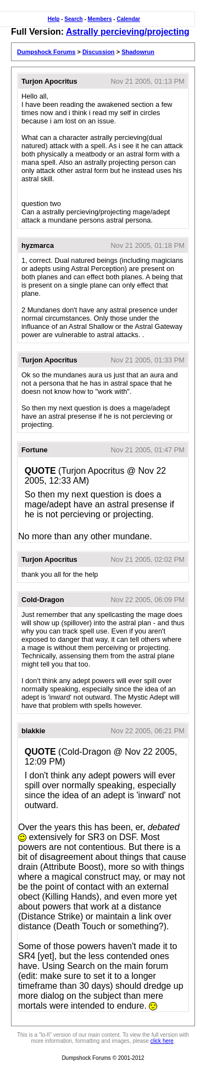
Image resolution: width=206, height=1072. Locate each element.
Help (54, 19)
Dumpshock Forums (46, 51)
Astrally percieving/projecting (128, 31)
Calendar (128, 19)
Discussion (98, 51)
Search (73, 19)
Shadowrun (137, 51)
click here (162, 1041)
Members (100, 19)
